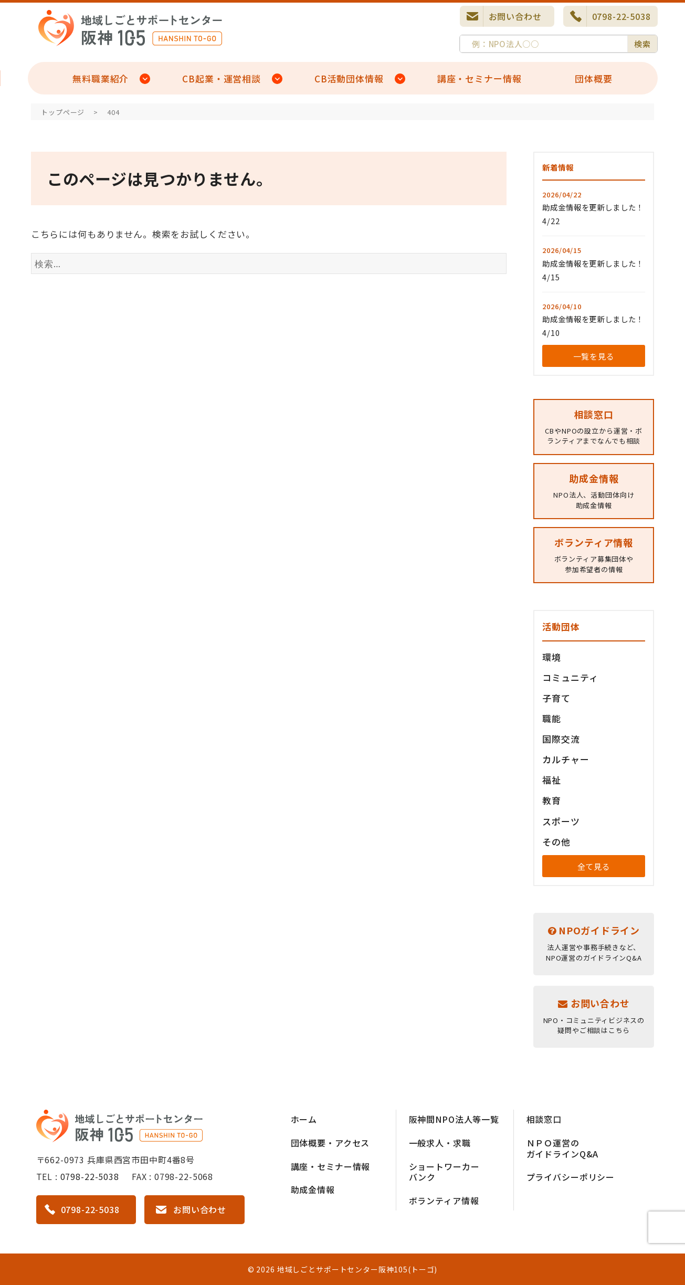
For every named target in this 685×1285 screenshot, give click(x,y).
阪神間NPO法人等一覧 (454, 1119)
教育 (551, 800)
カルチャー (565, 759)
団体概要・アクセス (330, 1142)
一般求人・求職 (440, 1142)
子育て (556, 697)
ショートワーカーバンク (444, 1172)
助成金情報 (313, 1189)
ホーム (304, 1119)
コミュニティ (570, 677)
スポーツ (560, 821)
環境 (551, 656)
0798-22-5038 (621, 16)
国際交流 (560, 738)
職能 (551, 718)
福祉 (551, 779)
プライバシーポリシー (570, 1177)
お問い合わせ (515, 16)
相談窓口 (544, 1119)
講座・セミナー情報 (479, 78)
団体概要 (593, 78)
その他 (556, 841)
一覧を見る (594, 356)
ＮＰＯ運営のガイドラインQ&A (562, 1148)
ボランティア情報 (444, 1200)
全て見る (593, 866)
